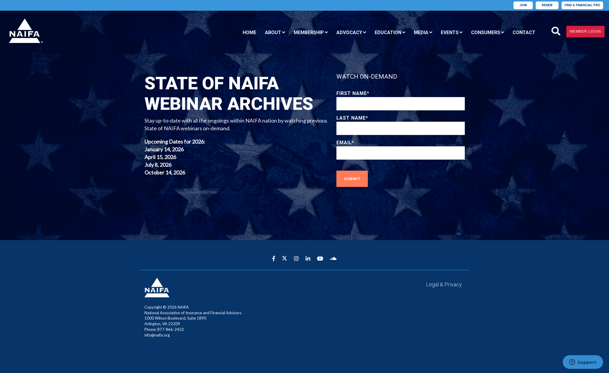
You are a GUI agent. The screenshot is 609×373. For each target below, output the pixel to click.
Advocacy (349, 32)
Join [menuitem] (523, 5)
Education (388, 32)
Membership (309, 32)
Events (450, 32)
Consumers (485, 32)
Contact (524, 32)
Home (249, 32)
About (273, 32)
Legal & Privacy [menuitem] (444, 284)
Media (421, 32)
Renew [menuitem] (547, 5)
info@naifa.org (157, 335)
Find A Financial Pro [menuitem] (582, 5)
